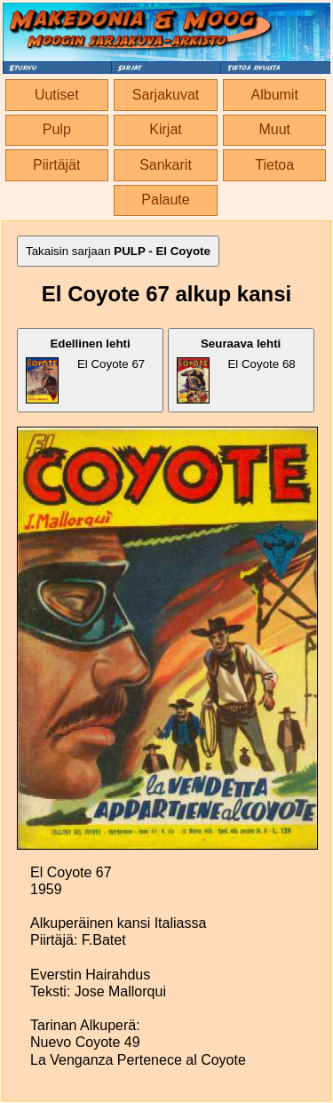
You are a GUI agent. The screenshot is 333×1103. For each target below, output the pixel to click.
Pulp (57, 129)
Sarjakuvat (166, 94)
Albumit (274, 94)
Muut (274, 129)
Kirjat (165, 129)
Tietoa (274, 164)
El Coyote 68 (236, 370)
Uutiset (57, 94)
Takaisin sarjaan (118, 251)
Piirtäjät (56, 164)
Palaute (165, 199)
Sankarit (165, 164)
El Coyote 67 (85, 370)
